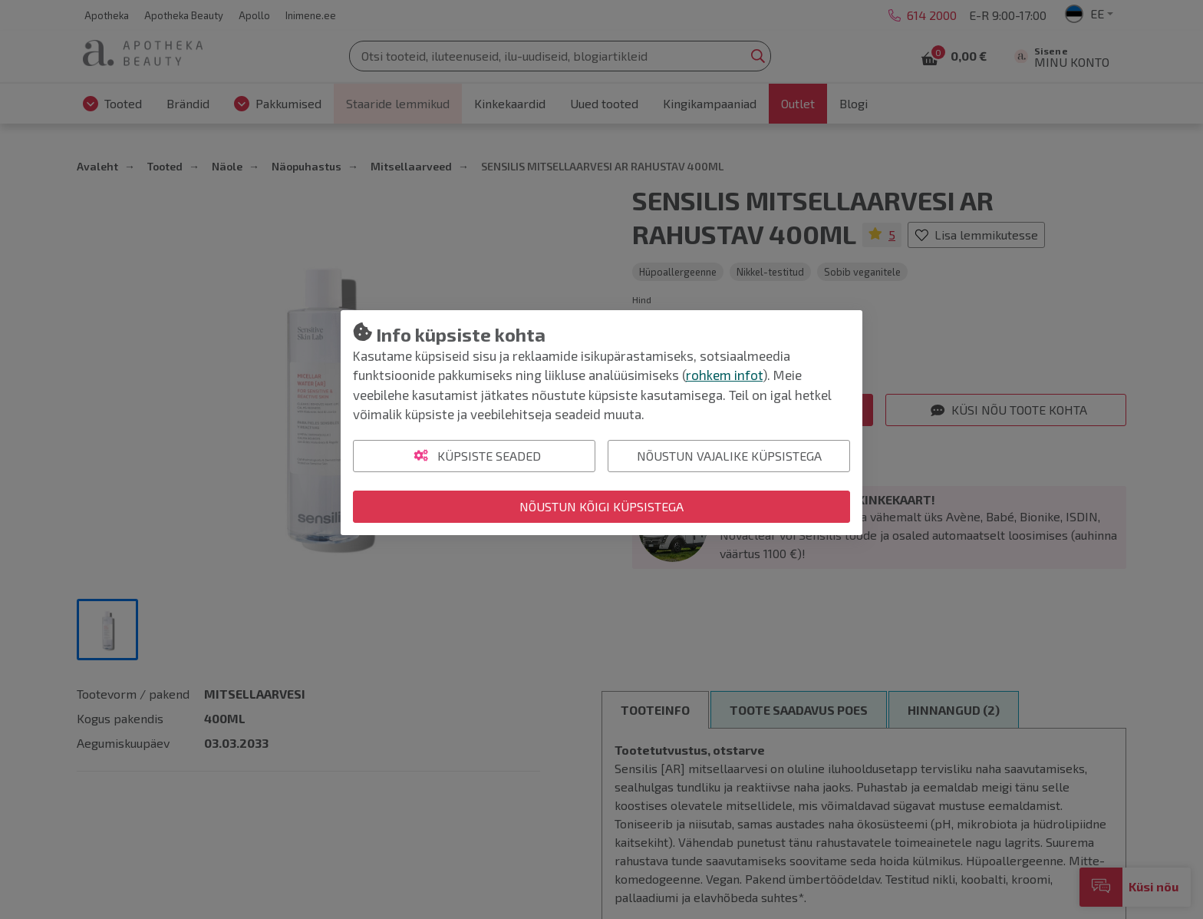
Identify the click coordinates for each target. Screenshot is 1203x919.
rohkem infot (724, 374)
